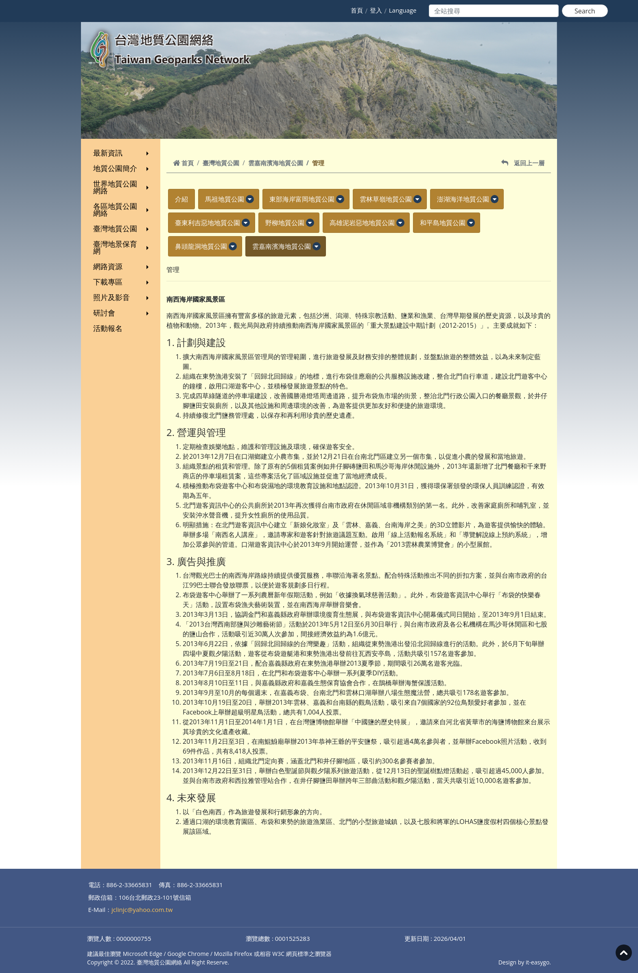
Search (585, 11)
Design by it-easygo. (524, 962)
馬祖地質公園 (224, 199)
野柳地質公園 (284, 222)
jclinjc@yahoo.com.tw (142, 909)
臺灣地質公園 (122, 228)
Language (403, 10)
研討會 (122, 313)
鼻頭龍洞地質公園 (201, 246)
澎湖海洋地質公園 (463, 199)
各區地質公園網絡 (122, 209)
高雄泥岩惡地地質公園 (362, 222)
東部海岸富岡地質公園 (301, 199)
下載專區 (122, 282)
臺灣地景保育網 (122, 247)
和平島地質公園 (442, 222)
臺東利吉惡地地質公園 (207, 222)
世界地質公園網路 (122, 187)
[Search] (494, 10)
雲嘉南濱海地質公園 (275, 163)
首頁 (357, 10)
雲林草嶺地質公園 (386, 199)
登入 (376, 10)
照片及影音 (122, 297)
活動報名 (107, 328)
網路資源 (122, 266)
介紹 (181, 199)
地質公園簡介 (122, 168)
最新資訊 (122, 153)
